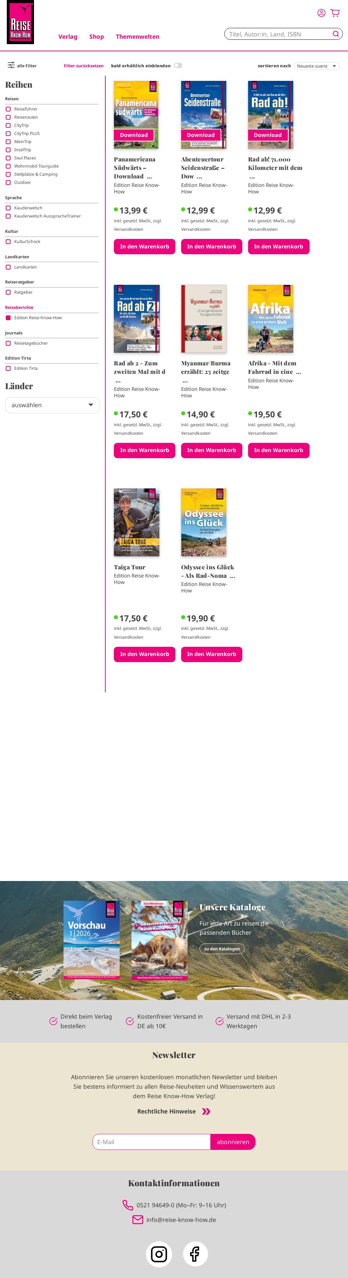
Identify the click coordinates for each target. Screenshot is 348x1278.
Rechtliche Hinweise (174, 1111)
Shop (96, 36)
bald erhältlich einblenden (141, 66)
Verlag (67, 36)
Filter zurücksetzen (84, 66)
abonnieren (233, 1142)
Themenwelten (137, 36)
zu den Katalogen (222, 949)
